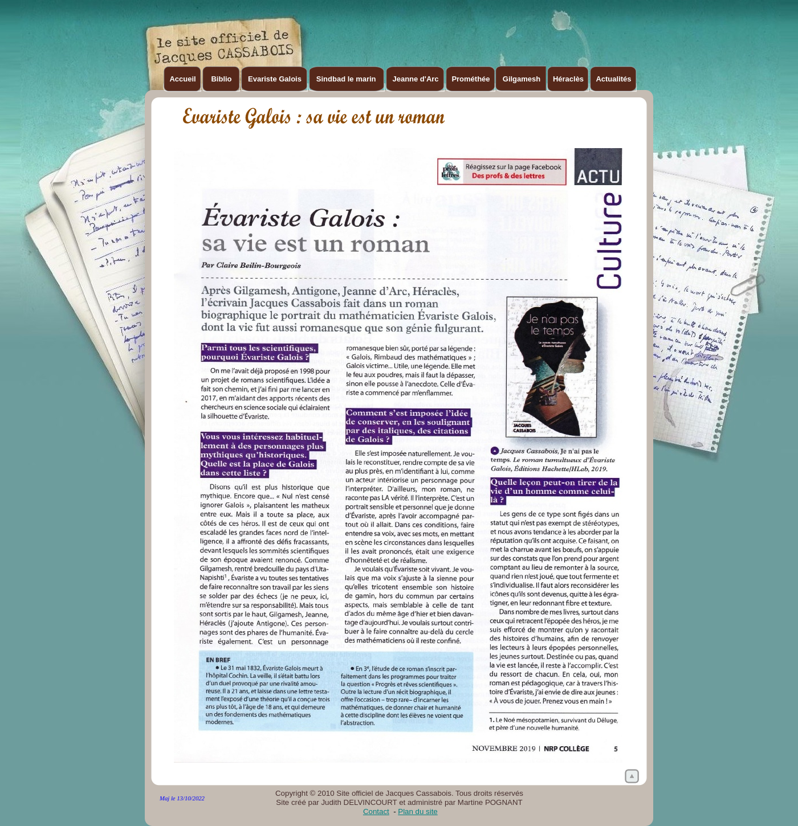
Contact (376, 811)
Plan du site (417, 811)
